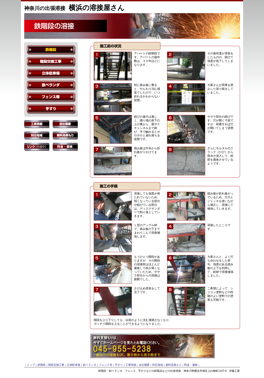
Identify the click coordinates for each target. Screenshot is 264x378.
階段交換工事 (56, 364)
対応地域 (157, 364)
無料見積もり (174, 364)
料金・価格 (191, 364)
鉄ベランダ (89, 364)
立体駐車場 (73, 364)
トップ (31, 364)
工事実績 (131, 364)
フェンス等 (105, 364)
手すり (119, 364)
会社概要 (144, 364)
